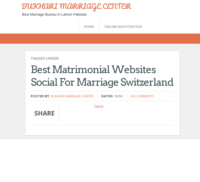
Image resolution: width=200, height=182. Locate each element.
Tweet (98, 106)
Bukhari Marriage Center (72, 96)
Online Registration (123, 26)
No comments (142, 96)
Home (89, 26)
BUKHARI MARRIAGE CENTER (76, 6)
